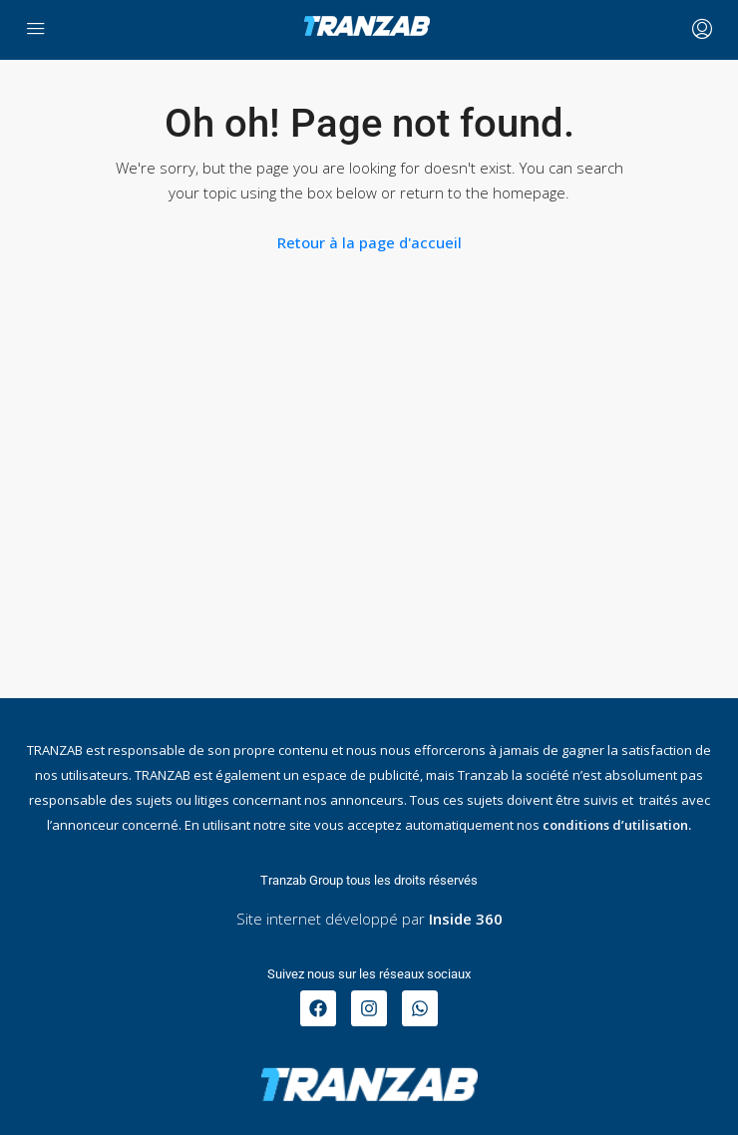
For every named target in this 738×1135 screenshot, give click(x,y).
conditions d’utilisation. (617, 825)
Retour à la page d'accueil (369, 242)
